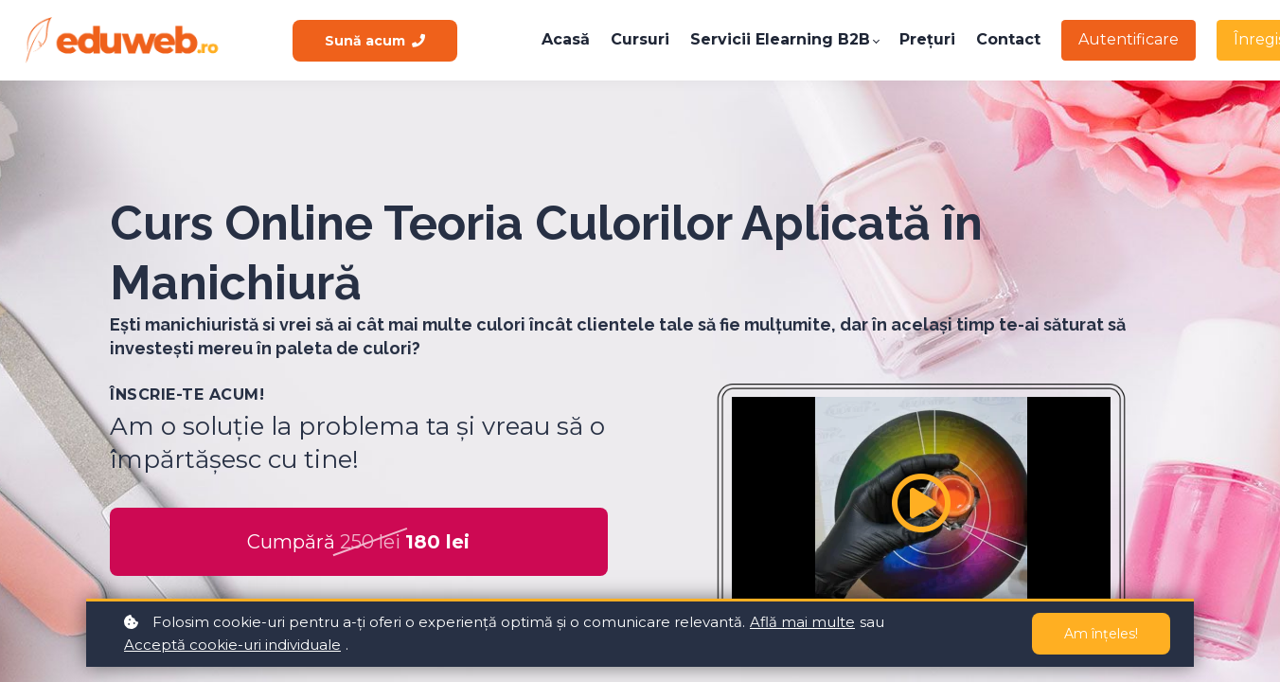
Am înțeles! (1101, 633)
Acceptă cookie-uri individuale (232, 645)
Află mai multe (802, 622)
